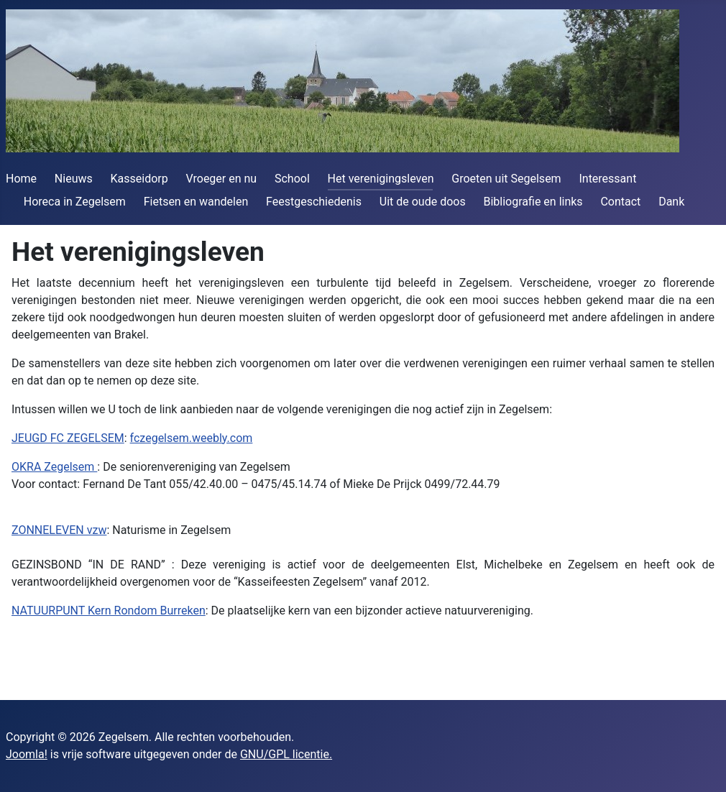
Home (21, 178)
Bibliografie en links (532, 201)
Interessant (607, 178)
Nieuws (74, 178)
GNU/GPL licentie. (286, 754)
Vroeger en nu (221, 178)
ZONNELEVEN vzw (59, 530)
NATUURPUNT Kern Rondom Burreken (109, 610)
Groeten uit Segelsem (506, 178)
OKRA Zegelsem (54, 467)
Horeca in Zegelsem (75, 201)
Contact (620, 201)
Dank (671, 201)
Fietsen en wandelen (196, 201)
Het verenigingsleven (381, 178)
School (292, 178)
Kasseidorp (139, 178)
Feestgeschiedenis (314, 201)
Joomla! (26, 754)
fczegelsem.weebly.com (191, 438)
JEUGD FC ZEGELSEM (68, 438)
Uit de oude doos (423, 201)
